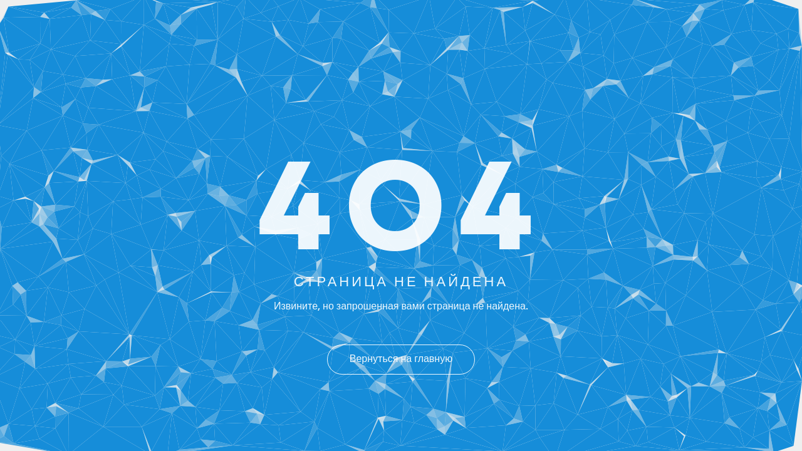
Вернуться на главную (401, 360)
